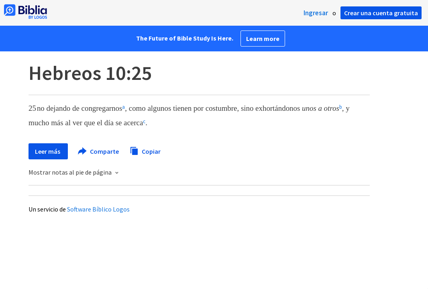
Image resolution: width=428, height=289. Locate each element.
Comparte (98, 151)
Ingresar (316, 12)
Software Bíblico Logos (98, 209)
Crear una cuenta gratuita (381, 13)
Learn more (262, 39)
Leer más (48, 151)
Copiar (145, 150)
